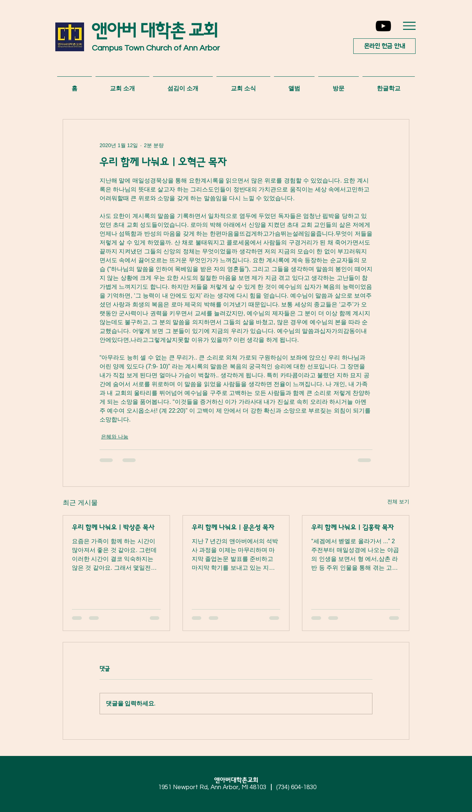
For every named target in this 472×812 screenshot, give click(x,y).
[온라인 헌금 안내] (384, 46)
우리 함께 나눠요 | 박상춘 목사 (113, 527)
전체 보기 (398, 501)
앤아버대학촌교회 (239, 780)
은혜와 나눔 (114, 437)
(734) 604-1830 (296, 787)
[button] (409, 26)
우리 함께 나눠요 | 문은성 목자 (233, 527)
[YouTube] (383, 26)
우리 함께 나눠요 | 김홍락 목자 (352, 527)
